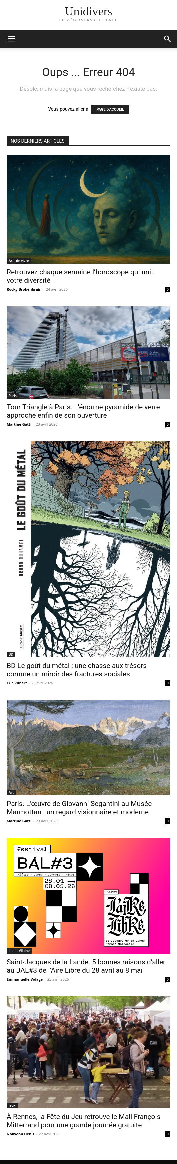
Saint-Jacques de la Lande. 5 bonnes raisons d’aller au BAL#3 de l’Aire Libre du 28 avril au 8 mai (86, 966)
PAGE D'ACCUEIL (110, 109)
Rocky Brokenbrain (24, 289)
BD (11, 654)
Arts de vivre (19, 260)
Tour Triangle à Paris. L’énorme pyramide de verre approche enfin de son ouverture (83, 411)
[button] (167, 39)
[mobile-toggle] (11, 39)
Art (11, 792)
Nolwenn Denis (20, 1133)
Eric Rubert (17, 682)
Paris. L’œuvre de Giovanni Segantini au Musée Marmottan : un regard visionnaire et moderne (79, 808)
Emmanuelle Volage (25, 979)
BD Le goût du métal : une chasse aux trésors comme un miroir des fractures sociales (77, 670)
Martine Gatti (19, 424)
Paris (13, 395)
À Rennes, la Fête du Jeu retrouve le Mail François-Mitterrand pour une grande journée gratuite (84, 1121)
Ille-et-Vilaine (19, 950)
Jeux (12, 1105)
